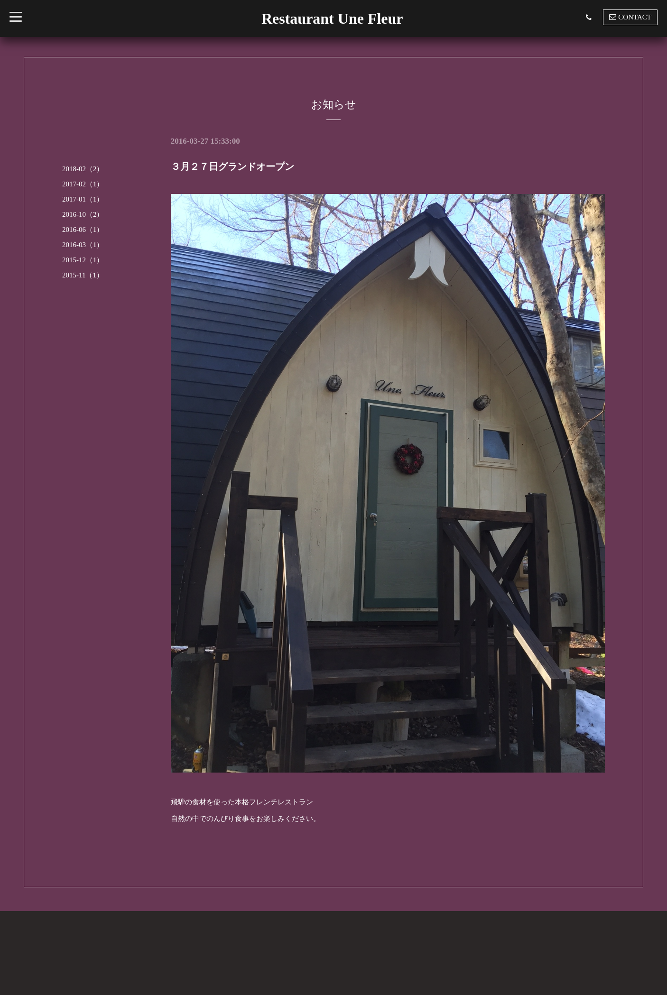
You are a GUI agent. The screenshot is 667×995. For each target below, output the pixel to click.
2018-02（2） (83, 169)
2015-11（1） (82, 275)
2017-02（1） (83, 184)
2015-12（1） (83, 260)
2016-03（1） (83, 245)
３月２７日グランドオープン (232, 166)
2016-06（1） (83, 229)
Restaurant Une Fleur (332, 18)
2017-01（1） (83, 199)
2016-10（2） (83, 214)
